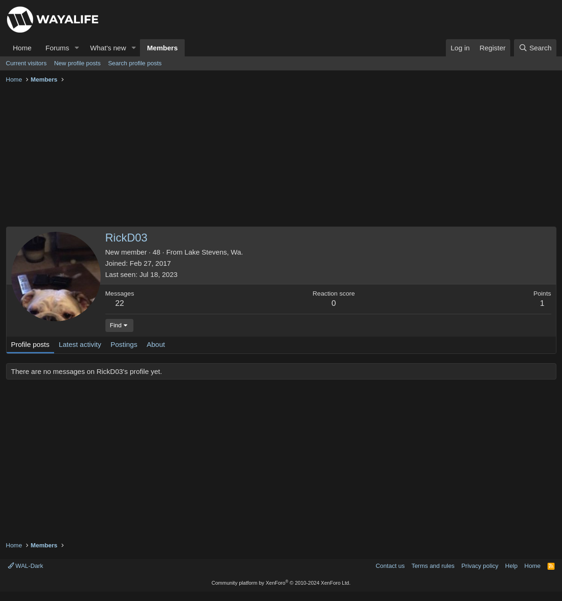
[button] (76, 47)
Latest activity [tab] (80, 344)
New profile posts (77, 63)
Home (22, 48)
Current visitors (26, 63)
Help (511, 565)
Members (162, 48)
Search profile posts (135, 63)
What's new (108, 48)
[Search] (535, 47)
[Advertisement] (281, 156)
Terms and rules (432, 565)
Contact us (389, 565)
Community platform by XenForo (281, 583)
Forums (57, 48)
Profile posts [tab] (30, 344)
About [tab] (155, 344)
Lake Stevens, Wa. (214, 252)
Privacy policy (479, 565)
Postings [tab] (124, 344)
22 (119, 303)
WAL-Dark (25, 565)
